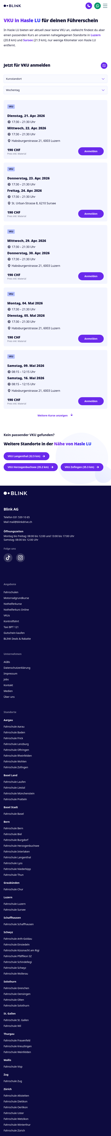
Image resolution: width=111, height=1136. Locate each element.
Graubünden (12, 882)
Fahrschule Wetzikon (16, 1119)
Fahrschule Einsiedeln (17, 944)
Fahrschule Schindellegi (18, 962)
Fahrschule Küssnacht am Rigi (21, 950)
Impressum (10, 673)
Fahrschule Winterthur (17, 1124)
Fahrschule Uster (14, 1113)
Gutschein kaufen (14, 633)
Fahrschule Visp (13, 1066)
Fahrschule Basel (14, 813)
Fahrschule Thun (14, 874)
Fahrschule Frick (13, 738)
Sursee (28, 40)
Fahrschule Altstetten (16, 1095)
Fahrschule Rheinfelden (18, 755)
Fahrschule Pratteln (15, 799)
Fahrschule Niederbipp (17, 869)
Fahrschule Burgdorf (16, 840)
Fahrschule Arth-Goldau (18, 938)
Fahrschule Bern (13, 828)
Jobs (6, 679)
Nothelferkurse (13, 604)
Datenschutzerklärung (17, 667)
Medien (8, 691)
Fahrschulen (11, 592)
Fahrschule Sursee (15, 909)
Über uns (9, 696)
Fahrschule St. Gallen (16, 1020)
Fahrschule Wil (12, 1026)
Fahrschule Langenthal (17, 857)
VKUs (7, 615)
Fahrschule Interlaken (17, 851)
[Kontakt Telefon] (88, 6)
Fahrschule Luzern (15, 904)
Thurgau (9, 1034)
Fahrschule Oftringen (16, 750)
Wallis (7, 1060)
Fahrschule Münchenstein (19, 793)
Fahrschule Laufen (15, 781)
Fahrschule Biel (13, 834)
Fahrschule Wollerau (16, 973)
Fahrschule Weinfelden (17, 1052)
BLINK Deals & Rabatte (17, 638)
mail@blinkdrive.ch (20, 522)
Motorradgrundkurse (16, 598)
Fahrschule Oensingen (17, 994)
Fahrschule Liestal (14, 787)
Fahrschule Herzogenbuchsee (21, 845)
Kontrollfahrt (11, 621)
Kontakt (8, 685)
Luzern (95, 35)
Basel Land (10, 775)
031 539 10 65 (21, 517)
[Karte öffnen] (104, 65)
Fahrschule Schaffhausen (19, 924)
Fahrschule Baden (14, 732)
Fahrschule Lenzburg (16, 744)
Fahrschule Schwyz (15, 967)
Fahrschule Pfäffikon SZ (18, 956)
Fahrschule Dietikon (15, 1101)
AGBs (7, 662)
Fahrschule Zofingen (16, 767)
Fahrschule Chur (13, 889)
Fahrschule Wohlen (15, 761)
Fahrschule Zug (13, 1081)
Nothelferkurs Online (16, 609)
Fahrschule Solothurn (16, 1005)
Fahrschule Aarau (14, 726)
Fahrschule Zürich (14, 1130)
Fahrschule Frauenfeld (17, 1040)
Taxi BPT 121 (11, 627)
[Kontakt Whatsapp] (97, 6)
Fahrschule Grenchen (16, 988)
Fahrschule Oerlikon (16, 1107)
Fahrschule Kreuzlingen (18, 1046)
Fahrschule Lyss (13, 863)
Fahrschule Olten (14, 999)
